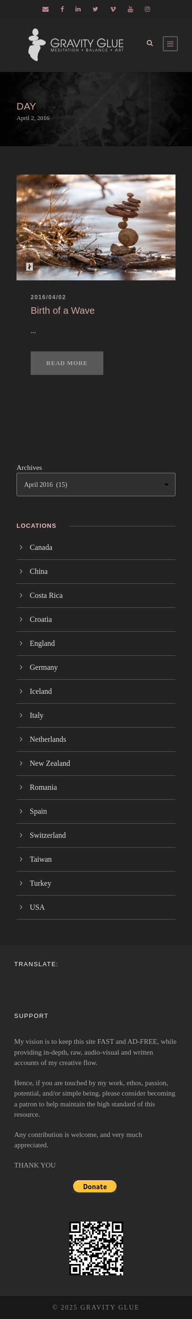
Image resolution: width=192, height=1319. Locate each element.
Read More (67, 362)
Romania (43, 787)
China (39, 571)
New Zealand (50, 763)
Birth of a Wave (63, 310)
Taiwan (41, 859)
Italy (36, 715)
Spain (38, 811)
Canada (41, 547)
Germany (44, 667)
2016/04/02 (48, 297)
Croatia (41, 619)
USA (37, 907)
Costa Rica (46, 595)
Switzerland (48, 835)
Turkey (40, 883)
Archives (29, 467)
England (42, 643)
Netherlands (48, 739)
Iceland (41, 691)
